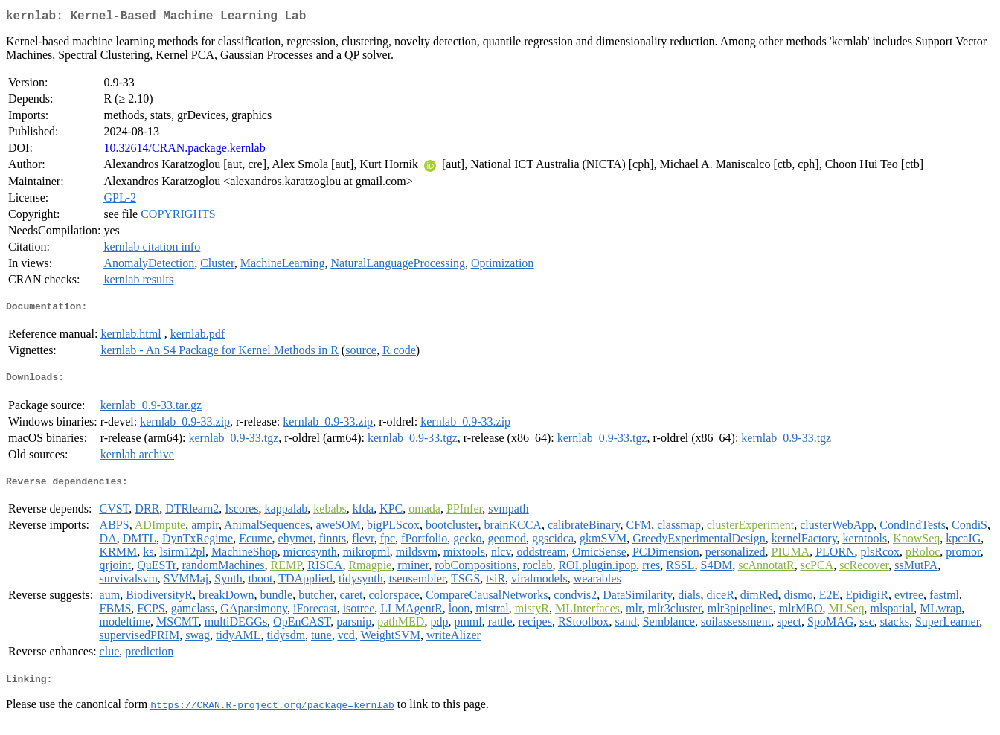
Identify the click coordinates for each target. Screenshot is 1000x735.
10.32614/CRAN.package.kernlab (184, 150)
